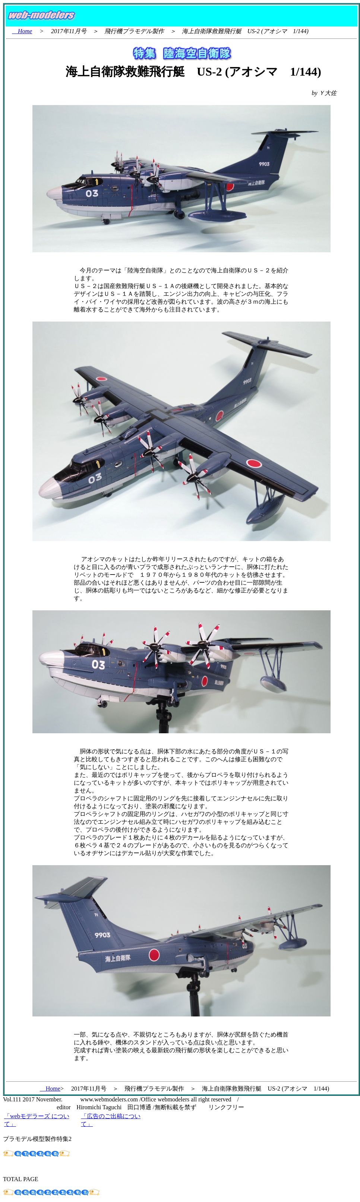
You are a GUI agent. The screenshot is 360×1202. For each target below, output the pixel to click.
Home (22, 31)
